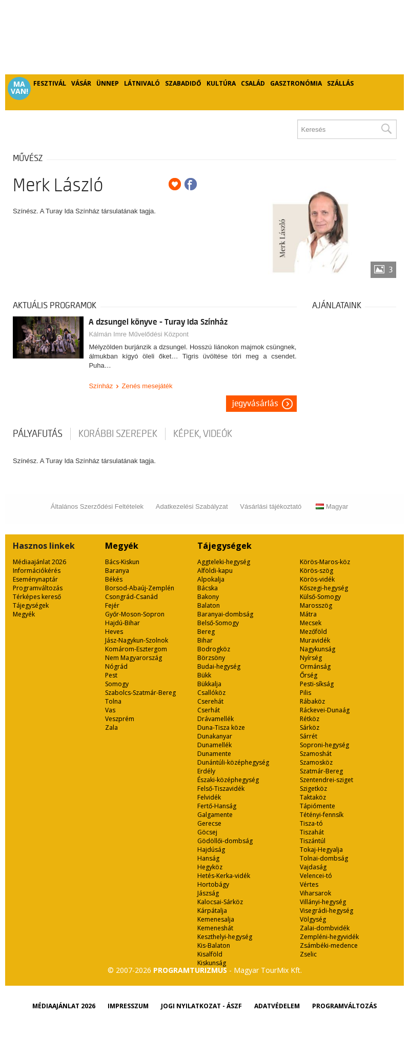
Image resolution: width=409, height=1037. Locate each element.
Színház (101, 386)
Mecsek (310, 623)
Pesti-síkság (317, 684)
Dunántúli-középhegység (233, 762)
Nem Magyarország (133, 657)
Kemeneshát (215, 928)
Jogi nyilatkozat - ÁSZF (201, 1006)
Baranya (117, 570)
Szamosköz (316, 762)
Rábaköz (312, 701)
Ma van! (19, 88)
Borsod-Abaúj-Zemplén (139, 588)
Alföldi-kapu (215, 570)
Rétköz (309, 718)
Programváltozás (38, 588)
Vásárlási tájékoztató (270, 506)
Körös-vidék (317, 579)
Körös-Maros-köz (325, 561)
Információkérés (36, 570)
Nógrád (116, 666)
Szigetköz (313, 788)
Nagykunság (317, 649)
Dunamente (214, 753)
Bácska (207, 588)
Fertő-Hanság (216, 806)
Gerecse (209, 823)
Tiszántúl (312, 840)
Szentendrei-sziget (326, 779)
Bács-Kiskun (122, 561)
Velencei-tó (316, 875)
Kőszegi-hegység (324, 588)
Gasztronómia (296, 83)
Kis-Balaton (213, 945)
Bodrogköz (213, 649)
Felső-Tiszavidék (220, 788)
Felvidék (209, 797)
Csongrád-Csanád (131, 596)
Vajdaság (313, 867)
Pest (111, 675)
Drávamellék (215, 718)
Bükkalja (209, 684)
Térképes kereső (37, 596)
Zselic (308, 954)
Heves (114, 631)
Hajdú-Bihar (122, 623)
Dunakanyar (214, 736)
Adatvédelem (277, 1006)
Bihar (205, 640)
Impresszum (128, 1006)
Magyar (332, 506)
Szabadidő (183, 83)
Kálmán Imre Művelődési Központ (138, 334)
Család (253, 83)
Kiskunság (211, 963)
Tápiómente (317, 806)
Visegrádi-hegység (326, 910)
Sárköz (309, 727)
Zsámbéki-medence (329, 945)
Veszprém (119, 718)
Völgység (313, 919)
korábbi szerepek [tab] (117, 434)
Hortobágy (213, 884)
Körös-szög (316, 570)
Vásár (81, 83)
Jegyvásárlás (255, 403)
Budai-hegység (218, 666)
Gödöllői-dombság (225, 840)
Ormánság (315, 666)
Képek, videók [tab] (202, 434)
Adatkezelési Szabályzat (192, 506)
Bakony (208, 596)
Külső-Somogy (320, 596)
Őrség (308, 675)
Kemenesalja (215, 919)
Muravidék (315, 640)
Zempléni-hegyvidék (329, 936)
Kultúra (221, 83)
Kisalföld (209, 954)
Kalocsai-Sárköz (220, 902)
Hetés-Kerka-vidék (223, 875)
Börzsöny (211, 657)
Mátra (308, 614)
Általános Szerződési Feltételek (97, 506)
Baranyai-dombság (225, 614)
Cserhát (208, 710)
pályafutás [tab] (38, 434)
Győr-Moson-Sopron (135, 614)
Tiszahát (312, 832)
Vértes (309, 884)
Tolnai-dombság (324, 858)
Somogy (117, 684)
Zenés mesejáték (147, 386)
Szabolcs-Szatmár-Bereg (140, 692)
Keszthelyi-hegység (224, 936)
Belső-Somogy (218, 623)
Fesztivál (49, 83)
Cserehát (210, 701)
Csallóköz (211, 692)
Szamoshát (316, 753)
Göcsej (207, 832)
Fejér (112, 605)
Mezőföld (313, 631)
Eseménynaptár (35, 579)
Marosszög (316, 605)
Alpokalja (210, 579)
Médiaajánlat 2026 (39, 561)
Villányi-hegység (323, 902)
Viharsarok (315, 893)
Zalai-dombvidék (325, 928)
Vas (110, 710)
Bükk (204, 675)
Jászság (208, 893)
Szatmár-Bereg (321, 771)
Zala (111, 727)
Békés (113, 579)
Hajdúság (211, 849)
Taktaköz (313, 797)
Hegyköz (209, 867)
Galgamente (215, 814)
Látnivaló (142, 83)
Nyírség (311, 657)
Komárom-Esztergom (136, 649)
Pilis (305, 692)
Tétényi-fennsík (321, 814)
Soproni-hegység (324, 745)
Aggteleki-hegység (223, 561)
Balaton (208, 605)
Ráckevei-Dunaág (325, 710)
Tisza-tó (311, 823)
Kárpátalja (212, 910)
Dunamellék (214, 745)
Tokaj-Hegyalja (321, 849)
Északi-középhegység (228, 779)
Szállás (340, 83)
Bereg (206, 631)
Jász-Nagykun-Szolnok (136, 640)
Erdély (206, 771)
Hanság (208, 858)
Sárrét (308, 736)
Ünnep (107, 83)
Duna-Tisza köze (221, 727)
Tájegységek (31, 605)
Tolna (113, 701)
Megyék (24, 614)
